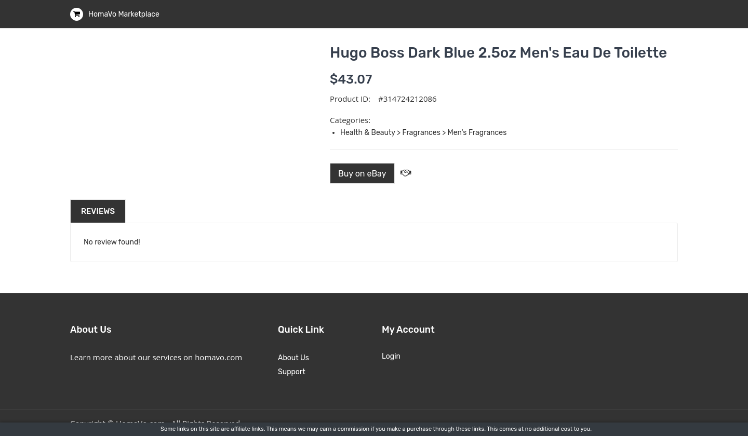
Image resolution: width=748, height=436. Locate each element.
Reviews (98, 211)
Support (291, 371)
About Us (293, 357)
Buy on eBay (362, 174)
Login (391, 356)
